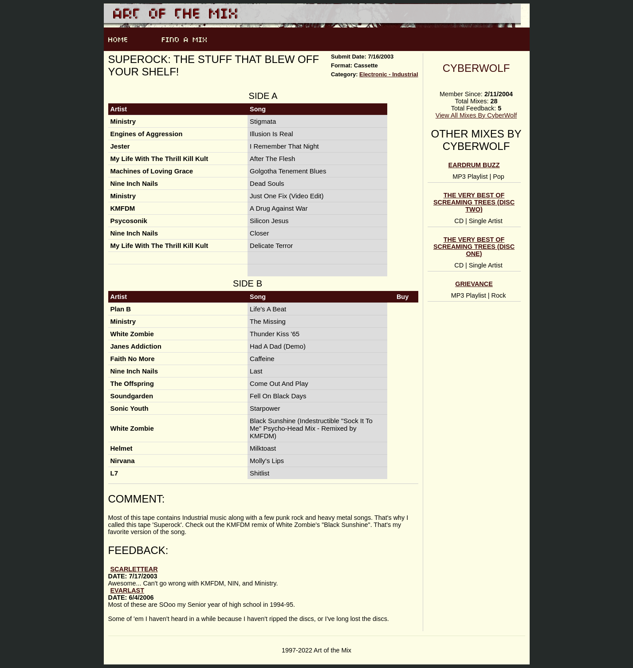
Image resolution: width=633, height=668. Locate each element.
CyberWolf (476, 68)
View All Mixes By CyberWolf (476, 115)
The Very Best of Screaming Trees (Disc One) (474, 246)
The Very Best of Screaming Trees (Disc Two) (474, 202)
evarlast (127, 590)
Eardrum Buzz (474, 165)
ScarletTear (134, 569)
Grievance (474, 283)
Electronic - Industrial (388, 74)
